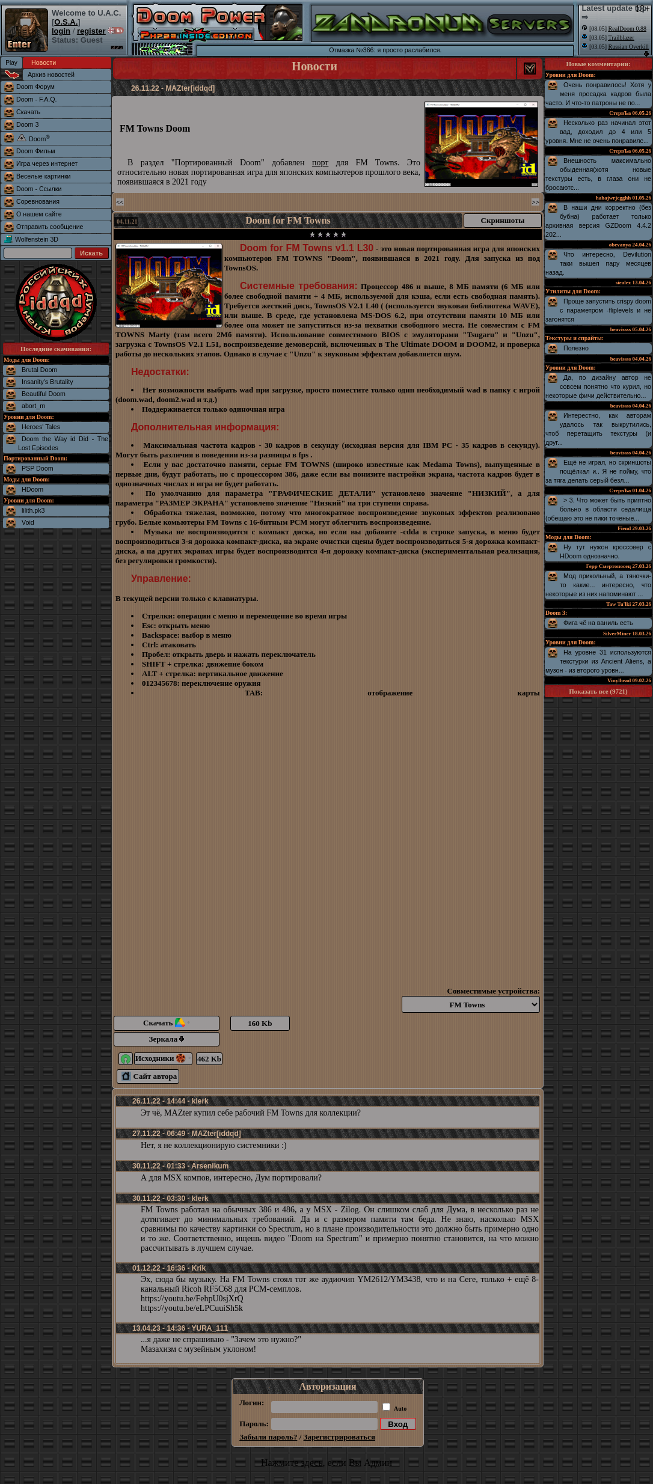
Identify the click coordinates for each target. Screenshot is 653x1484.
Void (28, 522)
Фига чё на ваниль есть (598, 622)
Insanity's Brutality (47, 381)
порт (320, 162)
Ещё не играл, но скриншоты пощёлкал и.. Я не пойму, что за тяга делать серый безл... (598, 471)
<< (120, 202)
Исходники (163, 1058)
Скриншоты (503, 220)
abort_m (33, 405)
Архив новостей (51, 74)
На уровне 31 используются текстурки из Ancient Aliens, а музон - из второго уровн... (598, 661)
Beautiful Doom (44, 393)
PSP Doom (38, 468)
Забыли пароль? (268, 1436)
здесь (311, 1463)
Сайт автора (149, 1076)
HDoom (32, 489)
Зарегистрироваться (339, 1436)
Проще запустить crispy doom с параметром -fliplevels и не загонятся (598, 310)
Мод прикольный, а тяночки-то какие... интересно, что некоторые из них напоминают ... (598, 584)
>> (535, 202)
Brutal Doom (39, 369)
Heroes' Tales (41, 426)
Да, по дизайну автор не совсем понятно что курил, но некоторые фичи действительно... (598, 386)
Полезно (576, 348)
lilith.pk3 (33, 510)
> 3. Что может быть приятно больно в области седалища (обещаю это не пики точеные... (598, 509)
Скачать (166, 1022)
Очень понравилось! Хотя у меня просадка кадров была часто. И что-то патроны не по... (598, 93)
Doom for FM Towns (288, 220)
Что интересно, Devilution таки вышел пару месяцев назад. (598, 263)
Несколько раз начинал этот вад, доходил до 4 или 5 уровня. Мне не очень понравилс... (598, 131)
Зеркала (167, 1038)
